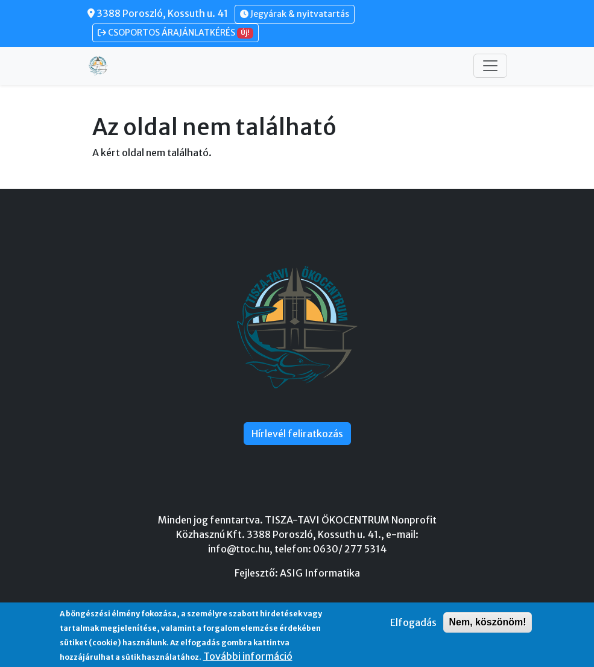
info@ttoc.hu (239, 549)
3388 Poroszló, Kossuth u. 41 (157, 13)
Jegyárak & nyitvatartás (294, 13)
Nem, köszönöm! (487, 622)
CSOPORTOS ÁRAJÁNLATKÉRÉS (176, 33)
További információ (247, 656)
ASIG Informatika (320, 573)
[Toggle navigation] (490, 66)
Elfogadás (413, 622)
